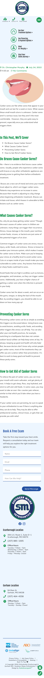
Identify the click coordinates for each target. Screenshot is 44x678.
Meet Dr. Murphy (23, 47)
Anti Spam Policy (28, 658)
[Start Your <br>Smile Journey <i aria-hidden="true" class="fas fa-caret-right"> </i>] (14, 56)
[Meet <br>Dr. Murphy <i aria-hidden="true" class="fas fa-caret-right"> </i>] (14, 48)
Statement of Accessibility (18, 660)
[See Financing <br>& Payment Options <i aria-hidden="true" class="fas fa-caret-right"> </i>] (14, 39)
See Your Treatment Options (25, 31)
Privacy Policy (14, 658)
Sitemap (32, 660)
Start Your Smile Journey (24, 55)
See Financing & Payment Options (25, 39)
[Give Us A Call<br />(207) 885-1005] (41, 673)
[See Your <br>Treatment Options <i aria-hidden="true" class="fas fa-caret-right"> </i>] (14, 31)
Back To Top (22, 662)
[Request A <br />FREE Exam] (41, 667)
